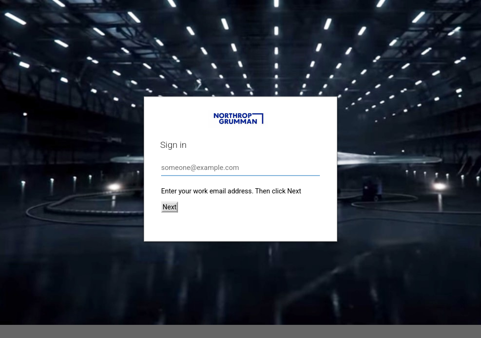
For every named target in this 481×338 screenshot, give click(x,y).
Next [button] (170, 207)
